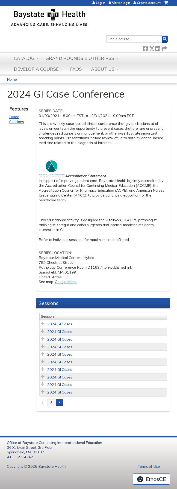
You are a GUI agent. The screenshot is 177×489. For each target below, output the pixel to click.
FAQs (76, 69)
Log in (100, 2)
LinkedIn (157, 47)
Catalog (24, 58)
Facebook (145, 47)
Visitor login (121, 2)
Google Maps (66, 281)
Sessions (16, 121)
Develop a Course (36, 69)
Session (47, 316)
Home (12, 79)
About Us (103, 69)
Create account (148, 2)
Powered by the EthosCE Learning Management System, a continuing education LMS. (151, 479)
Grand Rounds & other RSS (80, 58)
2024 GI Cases (59, 324)
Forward (164, 47)
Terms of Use (148, 466)
